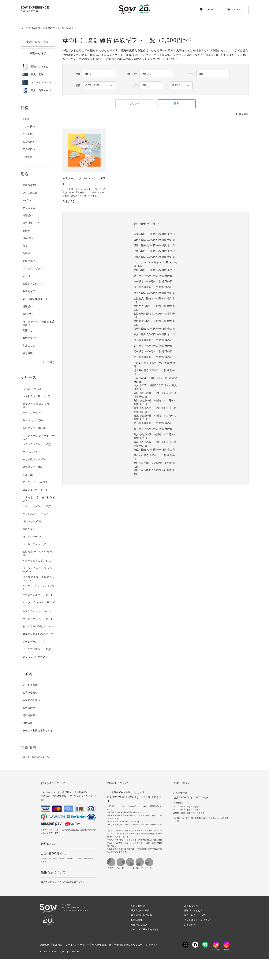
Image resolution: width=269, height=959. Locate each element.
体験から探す (37, 53)
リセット (134, 103)
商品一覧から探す (37, 42)
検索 (176, 103)
